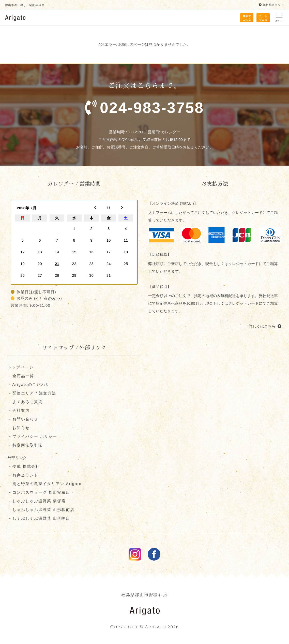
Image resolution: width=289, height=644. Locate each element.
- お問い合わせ (23, 419)
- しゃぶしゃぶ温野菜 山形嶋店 (39, 518)
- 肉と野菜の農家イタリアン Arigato (45, 484)
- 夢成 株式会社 (24, 466)
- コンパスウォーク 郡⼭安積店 (39, 492)
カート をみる (263, 18)
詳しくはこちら (265, 326)
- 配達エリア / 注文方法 (32, 393)
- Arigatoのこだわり (29, 385)
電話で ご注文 (247, 18)
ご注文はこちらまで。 (144, 102)
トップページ (21, 367)
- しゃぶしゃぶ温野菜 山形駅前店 (41, 510)
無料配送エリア (271, 5)
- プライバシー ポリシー (32, 436)
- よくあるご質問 (25, 402)
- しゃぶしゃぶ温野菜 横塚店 (37, 501)
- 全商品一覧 (21, 376)
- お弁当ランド (23, 475)
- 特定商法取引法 (25, 445)
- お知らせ (19, 428)
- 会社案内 (19, 410)
